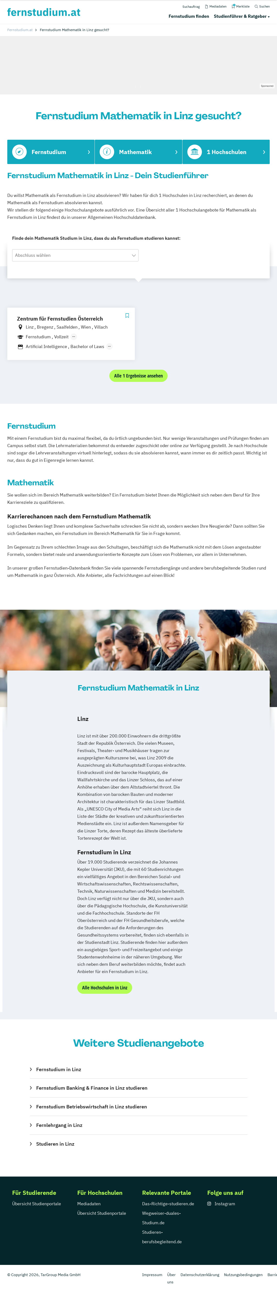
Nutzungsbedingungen (243, 1274)
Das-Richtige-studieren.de (168, 1203)
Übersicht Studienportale (36, 1203)
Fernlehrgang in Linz (59, 1125)
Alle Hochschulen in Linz (104, 987)
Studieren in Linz (55, 1144)
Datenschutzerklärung (200, 1274)
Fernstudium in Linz (58, 1069)
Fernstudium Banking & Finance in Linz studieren (91, 1088)
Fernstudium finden (189, 16)
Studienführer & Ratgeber (240, 16)
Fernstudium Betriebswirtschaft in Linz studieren (91, 1106)
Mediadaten (89, 1203)
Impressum (152, 1274)
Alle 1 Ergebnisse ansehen (138, 375)
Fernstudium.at (20, 30)
